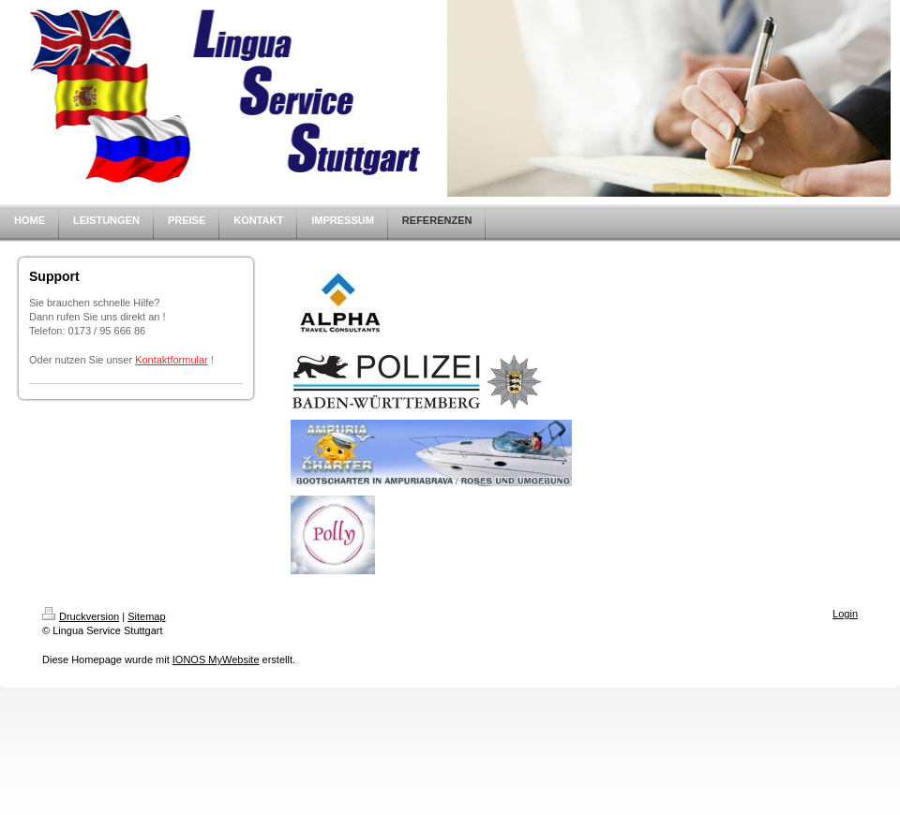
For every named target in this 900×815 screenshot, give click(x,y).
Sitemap (146, 616)
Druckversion (80, 616)
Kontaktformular (171, 359)
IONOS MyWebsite (216, 659)
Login (845, 613)
